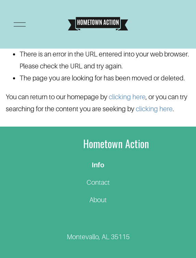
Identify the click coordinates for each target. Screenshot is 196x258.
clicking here (127, 97)
